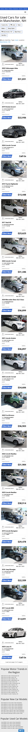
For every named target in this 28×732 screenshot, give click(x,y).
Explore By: (4, 25)
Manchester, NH (6, 32)
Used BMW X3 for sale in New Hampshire (11, 722)
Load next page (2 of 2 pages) (14, 662)
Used (13, 25)
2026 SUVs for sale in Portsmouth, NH (10, 675)
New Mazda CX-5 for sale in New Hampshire (11, 702)
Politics (10, 8)
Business (15, 8)
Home (2, 8)
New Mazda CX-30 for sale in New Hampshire (11, 705)
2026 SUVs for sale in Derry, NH (8, 677)
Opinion (25, 8)
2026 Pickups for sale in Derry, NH (9, 681)
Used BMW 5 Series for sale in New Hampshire (12, 726)
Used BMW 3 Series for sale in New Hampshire (12, 728)
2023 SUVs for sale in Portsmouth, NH (10, 690)
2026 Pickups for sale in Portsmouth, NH (10, 683)
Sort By (4, 35)
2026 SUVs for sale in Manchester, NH (10, 680)
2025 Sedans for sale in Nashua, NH (9, 686)
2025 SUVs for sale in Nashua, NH (9, 684)
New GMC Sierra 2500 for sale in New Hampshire (12, 711)
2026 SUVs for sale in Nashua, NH (9, 678)
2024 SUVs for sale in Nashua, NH (9, 687)
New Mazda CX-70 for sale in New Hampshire (11, 708)
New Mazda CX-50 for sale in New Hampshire (11, 704)
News (6, 8)
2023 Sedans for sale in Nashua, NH (9, 694)
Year (19, 25)
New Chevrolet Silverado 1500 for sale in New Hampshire (11, 713)
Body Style (11, 28)
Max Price (18, 32)
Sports (21, 8)
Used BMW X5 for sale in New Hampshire (11, 723)
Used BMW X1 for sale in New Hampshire (11, 725)
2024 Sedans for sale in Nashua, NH (9, 689)
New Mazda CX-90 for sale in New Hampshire (11, 707)
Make (3, 28)
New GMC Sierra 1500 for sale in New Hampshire (12, 710)
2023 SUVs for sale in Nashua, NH (9, 692)
